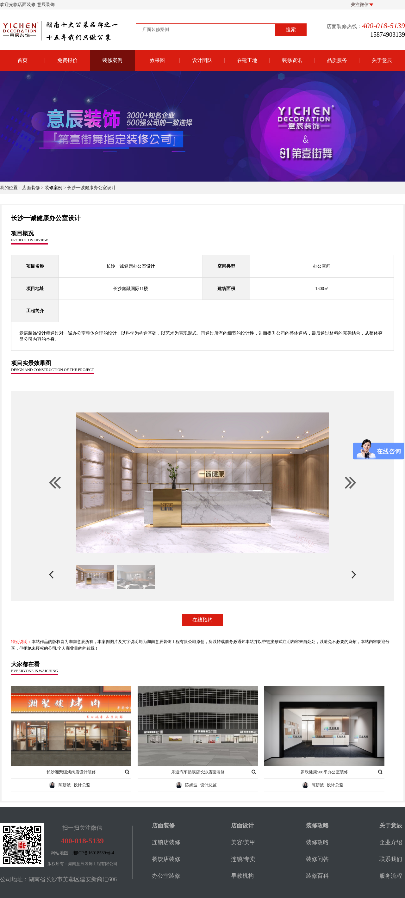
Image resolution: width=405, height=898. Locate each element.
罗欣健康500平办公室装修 (324, 772)
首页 (22, 60)
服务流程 (390, 876)
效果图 (157, 60)
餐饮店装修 (166, 859)
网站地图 (59, 853)
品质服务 (337, 60)
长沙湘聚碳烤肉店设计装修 (71, 772)
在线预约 (202, 619)
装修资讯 (292, 60)
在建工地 (247, 60)
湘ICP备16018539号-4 (93, 853)
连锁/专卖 (243, 859)
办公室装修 (166, 876)
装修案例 (112, 60)
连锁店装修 (166, 842)
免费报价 (67, 60)
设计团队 (202, 60)
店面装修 (31, 187)
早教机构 (242, 876)
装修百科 (317, 876)
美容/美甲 (243, 842)
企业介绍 (390, 842)
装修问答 (317, 859)
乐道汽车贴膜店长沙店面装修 (198, 772)
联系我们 (390, 859)
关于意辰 (382, 60)
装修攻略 (317, 842)
